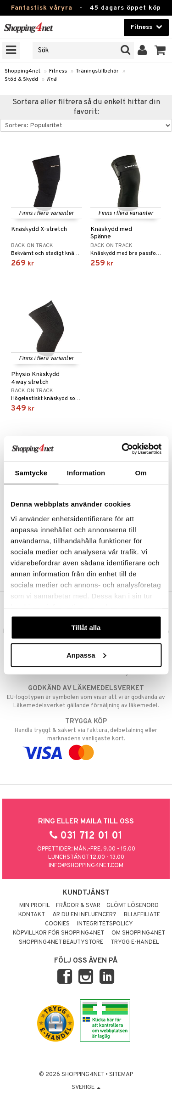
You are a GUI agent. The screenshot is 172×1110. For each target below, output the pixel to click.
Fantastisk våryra (41, 8)
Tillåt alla (86, 627)
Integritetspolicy (105, 924)
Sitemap (121, 1074)
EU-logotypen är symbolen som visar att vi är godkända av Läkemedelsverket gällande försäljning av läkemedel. (86, 697)
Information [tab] (86, 473)
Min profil (34, 905)
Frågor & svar (78, 905)
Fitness (58, 71)
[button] (160, 50)
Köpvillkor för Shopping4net (58, 933)
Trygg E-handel (135, 942)
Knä (51, 79)
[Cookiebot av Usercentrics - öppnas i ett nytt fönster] (122, 449)
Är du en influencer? (84, 914)
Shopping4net (22, 71)
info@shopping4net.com (86, 865)
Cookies (57, 924)
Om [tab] (141, 473)
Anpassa (86, 655)
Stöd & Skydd (21, 79)
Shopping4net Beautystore (61, 942)
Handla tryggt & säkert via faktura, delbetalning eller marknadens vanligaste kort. (86, 737)
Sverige (86, 1087)
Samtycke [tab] (31, 473)
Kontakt (31, 914)
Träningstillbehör (97, 71)
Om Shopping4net (138, 933)
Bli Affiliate (142, 914)
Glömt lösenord (132, 905)
